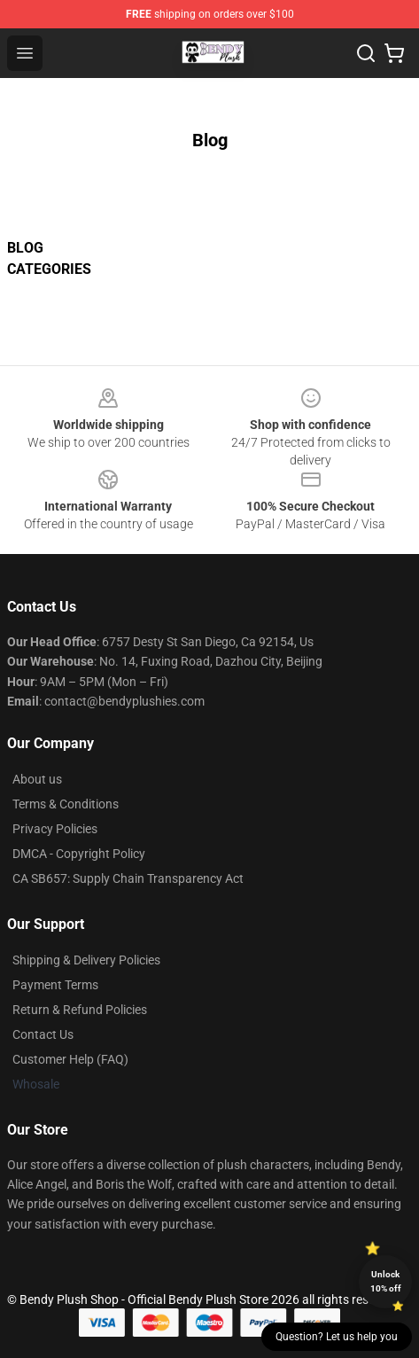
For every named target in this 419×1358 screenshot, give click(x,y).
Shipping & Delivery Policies (86, 960)
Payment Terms (55, 985)
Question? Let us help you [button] (336, 1337)
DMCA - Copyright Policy (78, 854)
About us (37, 779)
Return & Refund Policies (79, 1010)
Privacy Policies (54, 829)
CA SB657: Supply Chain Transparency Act (128, 878)
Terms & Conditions (65, 804)
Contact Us (43, 1034)
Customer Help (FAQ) (70, 1059)
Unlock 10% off (385, 1281)
